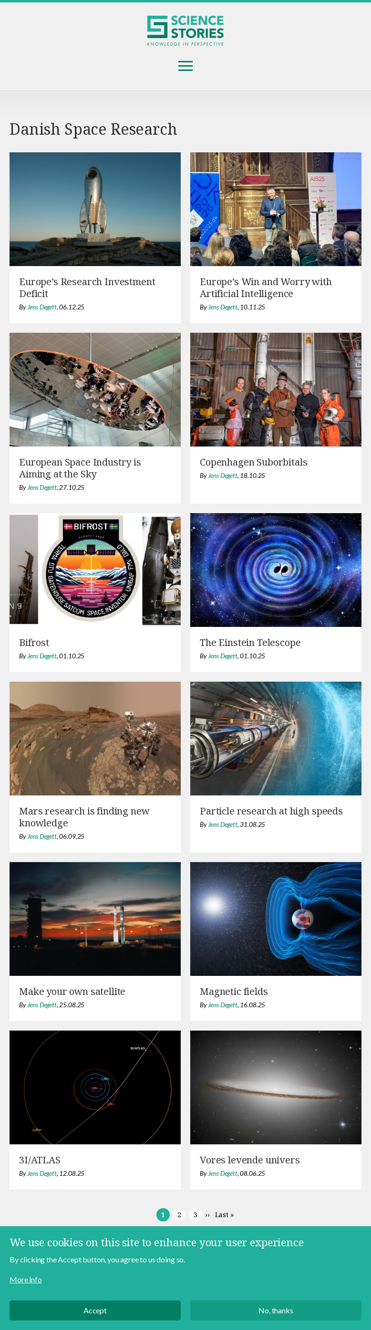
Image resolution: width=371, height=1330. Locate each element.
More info (26, 1279)
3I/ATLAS (40, 1159)
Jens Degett (42, 307)
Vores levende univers (250, 1159)
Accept (95, 1310)
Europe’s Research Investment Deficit (87, 287)
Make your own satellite (72, 991)
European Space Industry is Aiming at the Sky (80, 468)
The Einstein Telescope (250, 642)
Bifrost (34, 642)
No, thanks (275, 1310)
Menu (185, 66)
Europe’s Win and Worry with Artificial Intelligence (266, 287)
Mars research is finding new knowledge (84, 816)
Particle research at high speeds (271, 810)
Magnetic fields (234, 991)
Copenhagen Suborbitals (253, 462)
